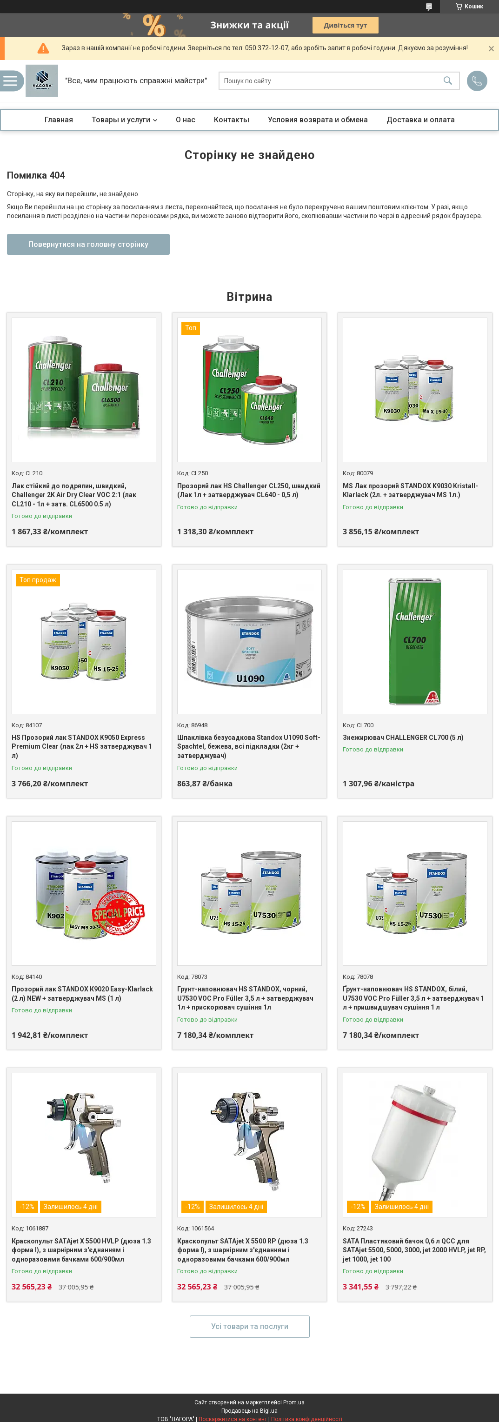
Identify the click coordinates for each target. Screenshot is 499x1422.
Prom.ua (294, 1402)
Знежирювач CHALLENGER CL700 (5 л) (403, 737)
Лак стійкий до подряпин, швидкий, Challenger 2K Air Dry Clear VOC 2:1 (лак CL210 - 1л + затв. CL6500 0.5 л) (74, 495)
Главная (59, 119)
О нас (185, 119)
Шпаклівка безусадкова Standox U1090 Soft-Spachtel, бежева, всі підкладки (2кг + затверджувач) (248, 746)
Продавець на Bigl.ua (249, 1411)
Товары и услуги (121, 119)
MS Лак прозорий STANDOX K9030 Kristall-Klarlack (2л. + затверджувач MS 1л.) (410, 490)
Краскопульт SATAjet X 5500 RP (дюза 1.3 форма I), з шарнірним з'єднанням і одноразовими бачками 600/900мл (242, 1250)
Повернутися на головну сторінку (88, 244)
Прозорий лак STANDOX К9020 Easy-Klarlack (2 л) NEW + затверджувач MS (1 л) (82, 993)
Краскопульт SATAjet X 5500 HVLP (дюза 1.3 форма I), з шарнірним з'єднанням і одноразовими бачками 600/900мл (81, 1250)
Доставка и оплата (420, 119)
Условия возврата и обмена (318, 119)
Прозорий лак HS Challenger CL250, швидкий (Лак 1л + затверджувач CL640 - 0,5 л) (248, 490)
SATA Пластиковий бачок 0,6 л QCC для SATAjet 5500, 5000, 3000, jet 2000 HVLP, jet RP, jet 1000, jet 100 (414, 1250)
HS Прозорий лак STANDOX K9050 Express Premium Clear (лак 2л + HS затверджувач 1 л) (82, 746)
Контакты (231, 119)
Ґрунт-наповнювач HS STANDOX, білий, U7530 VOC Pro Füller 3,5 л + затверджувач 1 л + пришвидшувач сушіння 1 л (413, 998)
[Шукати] (448, 81)
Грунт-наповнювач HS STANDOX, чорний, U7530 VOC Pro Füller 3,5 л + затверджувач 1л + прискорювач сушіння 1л (245, 998)
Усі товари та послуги (249, 1326)
